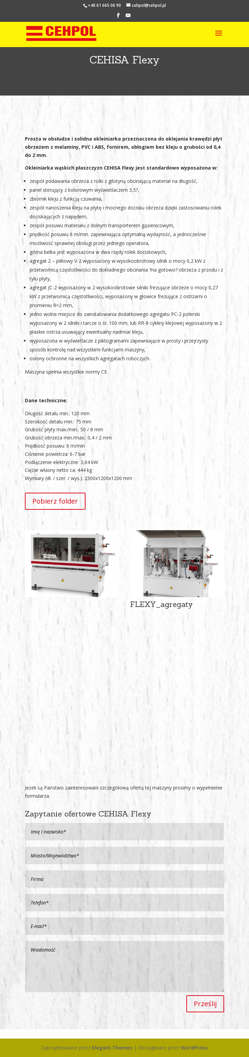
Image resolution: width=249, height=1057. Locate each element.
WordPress (194, 1047)
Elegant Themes (112, 1047)
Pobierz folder (55, 501)
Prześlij (205, 1003)
